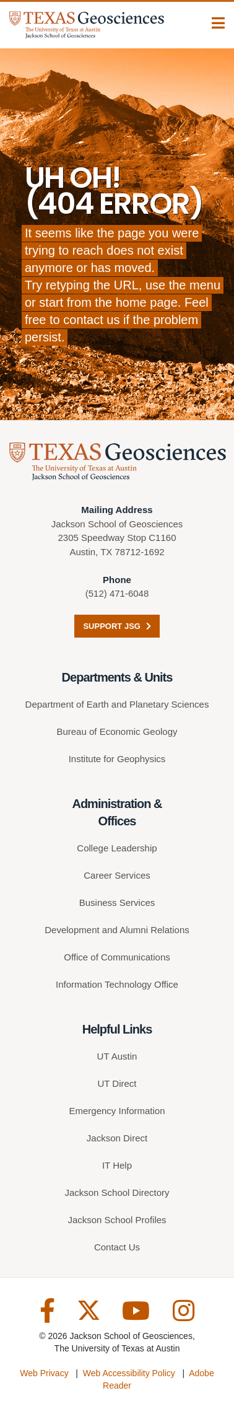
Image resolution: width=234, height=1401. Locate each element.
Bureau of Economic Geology (116, 731)
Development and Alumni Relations (117, 929)
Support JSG (116, 626)
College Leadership (117, 848)
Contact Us (117, 1247)
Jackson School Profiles (116, 1219)
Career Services (117, 875)
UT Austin (117, 1056)
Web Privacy (44, 1373)
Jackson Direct (117, 1138)
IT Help (117, 1165)
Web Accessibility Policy (129, 1373)
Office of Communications (117, 957)
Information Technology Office (117, 984)
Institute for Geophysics (117, 758)
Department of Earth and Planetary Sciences (117, 704)
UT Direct (116, 1083)
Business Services (117, 902)
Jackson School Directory (116, 1192)
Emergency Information (117, 1110)
